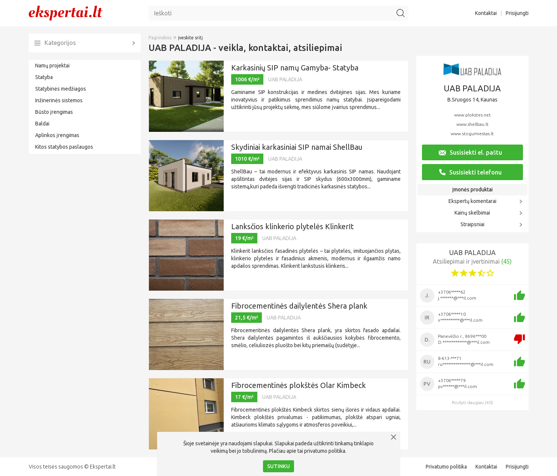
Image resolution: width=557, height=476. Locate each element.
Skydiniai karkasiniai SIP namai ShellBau (296, 147)
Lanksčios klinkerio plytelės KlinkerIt (292, 226)
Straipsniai (472, 224)
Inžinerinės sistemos (59, 100)
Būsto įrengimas (54, 112)
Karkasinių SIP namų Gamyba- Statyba (294, 67)
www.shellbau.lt (472, 124)
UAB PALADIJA (285, 79)
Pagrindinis (160, 37)
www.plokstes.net (472, 114)
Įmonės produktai (472, 189)
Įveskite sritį (190, 37)
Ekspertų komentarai (472, 201)
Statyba (44, 77)
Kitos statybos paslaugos (64, 147)
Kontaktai (486, 13)
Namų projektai (52, 66)
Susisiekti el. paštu (470, 152)
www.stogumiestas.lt (472, 133)
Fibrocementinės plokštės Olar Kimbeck (298, 385)
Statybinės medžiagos (60, 89)
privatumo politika (324, 451)
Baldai (42, 124)
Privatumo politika (446, 467)
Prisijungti (517, 13)
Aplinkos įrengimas (57, 135)
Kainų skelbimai (472, 213)
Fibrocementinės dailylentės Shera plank (299, 305)
